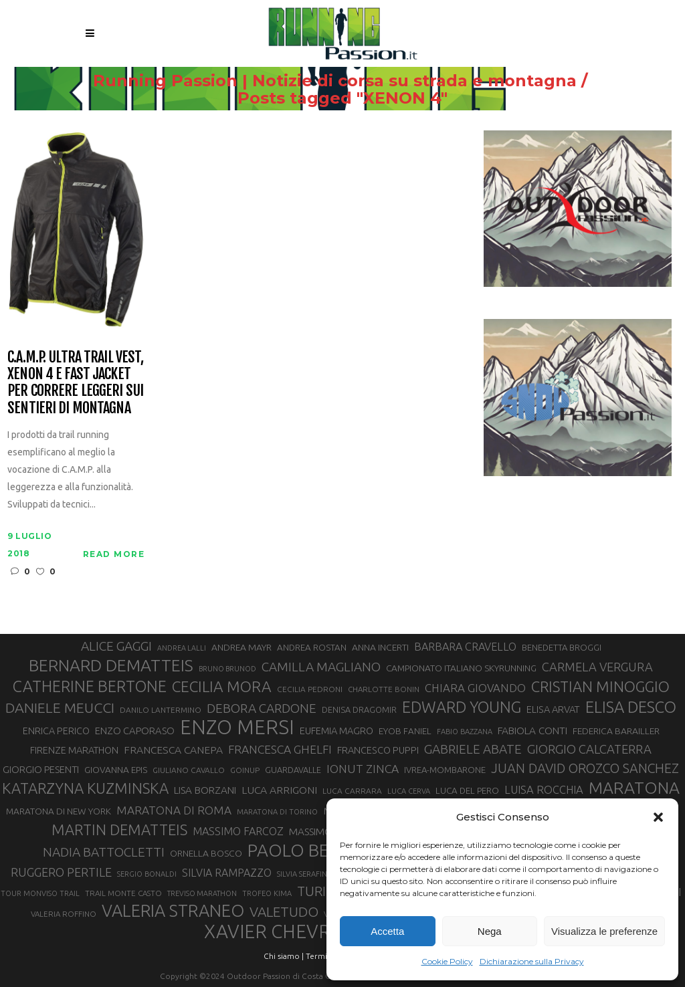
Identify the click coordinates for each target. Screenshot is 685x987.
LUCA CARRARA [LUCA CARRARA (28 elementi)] (352, 790)
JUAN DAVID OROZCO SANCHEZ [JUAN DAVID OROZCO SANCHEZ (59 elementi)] (585, 768)
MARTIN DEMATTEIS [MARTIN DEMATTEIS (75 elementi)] (119, 829)
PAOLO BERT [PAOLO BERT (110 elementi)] (299, 850)
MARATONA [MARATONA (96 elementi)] (634, 787)
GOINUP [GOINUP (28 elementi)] (245, 770)
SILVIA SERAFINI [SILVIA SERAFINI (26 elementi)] (303, 874)
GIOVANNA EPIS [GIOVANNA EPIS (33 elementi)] (115, 769)
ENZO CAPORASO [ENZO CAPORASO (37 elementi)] (135, 730)
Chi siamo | (284, 956)
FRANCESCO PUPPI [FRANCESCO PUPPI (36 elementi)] (378, 750)
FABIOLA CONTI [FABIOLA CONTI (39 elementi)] (532, 730)
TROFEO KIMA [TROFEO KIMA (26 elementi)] (267, 893)
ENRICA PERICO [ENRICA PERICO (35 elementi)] (56, 731)
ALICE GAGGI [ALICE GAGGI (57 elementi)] (116, 646)
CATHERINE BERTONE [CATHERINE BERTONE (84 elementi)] (90, 686)
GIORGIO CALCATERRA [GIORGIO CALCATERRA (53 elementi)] (589, 749)
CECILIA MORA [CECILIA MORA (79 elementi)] (222, 686)
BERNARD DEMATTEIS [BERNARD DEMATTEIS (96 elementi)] (111, 665)
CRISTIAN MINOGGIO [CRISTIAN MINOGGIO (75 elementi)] (600, 686)
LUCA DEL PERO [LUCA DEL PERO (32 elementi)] (467, 791)
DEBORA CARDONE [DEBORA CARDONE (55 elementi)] (261, 708)
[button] (658, 817)
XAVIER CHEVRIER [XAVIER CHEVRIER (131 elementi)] (281, 931)
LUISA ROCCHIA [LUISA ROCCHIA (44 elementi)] (543, 790)
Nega (490, 931)
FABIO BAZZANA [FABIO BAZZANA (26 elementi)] (464, 732)
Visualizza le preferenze (604, 931)
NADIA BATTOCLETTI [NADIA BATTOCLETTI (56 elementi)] (104, 852)
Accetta (387, 931)
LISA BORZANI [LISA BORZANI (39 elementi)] (205, 790)
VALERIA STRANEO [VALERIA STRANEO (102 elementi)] (173, 910)
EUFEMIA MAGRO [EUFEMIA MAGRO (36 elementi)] (336, 730)
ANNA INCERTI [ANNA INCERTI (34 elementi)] (380, 647)
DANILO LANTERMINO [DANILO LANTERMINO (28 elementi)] (160, 709)
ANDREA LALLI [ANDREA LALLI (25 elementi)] (181, 648)
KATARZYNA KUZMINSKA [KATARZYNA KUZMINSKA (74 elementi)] (85, 788)
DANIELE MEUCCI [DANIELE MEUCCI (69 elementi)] (59, 707)
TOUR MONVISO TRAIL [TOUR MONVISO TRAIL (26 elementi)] (40, 893)
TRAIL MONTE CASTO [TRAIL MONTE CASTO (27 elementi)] (123, 893)
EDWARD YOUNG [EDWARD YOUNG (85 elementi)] (461, 707)
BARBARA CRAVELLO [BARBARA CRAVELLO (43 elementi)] (465, 647)
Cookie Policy (447, 961)
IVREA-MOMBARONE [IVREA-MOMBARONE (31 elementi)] (445, 769)
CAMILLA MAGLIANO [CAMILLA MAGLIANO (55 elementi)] (321, 666)
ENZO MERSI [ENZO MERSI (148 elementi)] (237, 727)
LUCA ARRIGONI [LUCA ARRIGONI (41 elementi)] (279, 790)
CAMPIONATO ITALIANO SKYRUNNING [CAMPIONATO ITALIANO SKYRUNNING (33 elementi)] (461, 668)
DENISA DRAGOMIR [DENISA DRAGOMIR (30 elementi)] (359, 709)
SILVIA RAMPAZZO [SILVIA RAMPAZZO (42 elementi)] (227, 873)
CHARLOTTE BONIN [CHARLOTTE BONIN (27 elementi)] (383, 689)
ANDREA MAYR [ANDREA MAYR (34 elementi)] (241, 647)
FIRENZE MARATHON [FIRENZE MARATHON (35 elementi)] (74, 750)
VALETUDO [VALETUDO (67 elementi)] (284, 911)
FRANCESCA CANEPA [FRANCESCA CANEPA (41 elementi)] (173, 750)
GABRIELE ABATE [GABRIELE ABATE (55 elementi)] (473, 749)
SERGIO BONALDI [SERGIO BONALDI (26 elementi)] (147, 874)
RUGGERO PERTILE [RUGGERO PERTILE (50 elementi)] (61, 872)
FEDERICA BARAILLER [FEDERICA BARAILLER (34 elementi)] (616, 731)
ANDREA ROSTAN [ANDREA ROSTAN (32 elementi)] (312, 648)
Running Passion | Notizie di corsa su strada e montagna (335, 81)
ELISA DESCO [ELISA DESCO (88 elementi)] (630, 707)
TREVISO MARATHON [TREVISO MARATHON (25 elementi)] (202, 893)
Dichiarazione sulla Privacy (532, 961)
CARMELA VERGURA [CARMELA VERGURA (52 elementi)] (597, 666)
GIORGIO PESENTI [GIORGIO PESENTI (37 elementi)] (41, 769)
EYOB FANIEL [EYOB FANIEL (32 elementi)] (405, 731)
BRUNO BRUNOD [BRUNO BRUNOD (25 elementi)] (227, 669)
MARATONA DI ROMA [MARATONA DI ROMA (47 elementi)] (173, 810)
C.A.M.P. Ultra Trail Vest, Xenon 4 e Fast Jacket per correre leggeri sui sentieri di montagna (75, 382)
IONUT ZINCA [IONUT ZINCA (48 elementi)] (362, 768)
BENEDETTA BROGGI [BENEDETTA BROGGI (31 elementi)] (561, 647)
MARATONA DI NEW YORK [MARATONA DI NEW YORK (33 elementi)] (58, 811)
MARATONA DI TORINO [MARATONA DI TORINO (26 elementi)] (277, 812)
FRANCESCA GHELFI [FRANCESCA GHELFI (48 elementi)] (280, 749)
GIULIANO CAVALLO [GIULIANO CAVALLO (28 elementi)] (189, 770)
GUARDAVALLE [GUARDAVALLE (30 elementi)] (293, 769)
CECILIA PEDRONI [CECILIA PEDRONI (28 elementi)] (309, 689)
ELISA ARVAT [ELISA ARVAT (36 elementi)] (553, 709)
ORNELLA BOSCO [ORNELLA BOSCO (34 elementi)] (206, 853)
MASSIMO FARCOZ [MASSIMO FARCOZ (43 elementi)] (238, 831)
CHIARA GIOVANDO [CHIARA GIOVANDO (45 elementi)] (475, 687)
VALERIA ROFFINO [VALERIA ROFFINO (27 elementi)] (63, 913)
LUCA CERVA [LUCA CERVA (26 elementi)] (408, 791)
